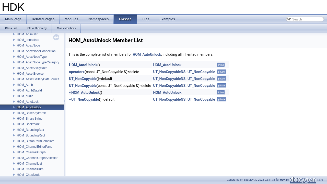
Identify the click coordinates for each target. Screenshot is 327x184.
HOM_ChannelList (29, 163)
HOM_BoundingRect (31, 135)
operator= (77, 72)
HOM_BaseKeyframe (31, 113)
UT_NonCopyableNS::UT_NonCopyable (184, 72)
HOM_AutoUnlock (29, 107)
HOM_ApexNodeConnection (36, 51)
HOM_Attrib (25, 85)
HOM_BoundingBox (30, 130)
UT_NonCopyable (83, 79)
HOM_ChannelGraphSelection (37, 158)
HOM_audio (25, 96)
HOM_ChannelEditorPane (34, 146)
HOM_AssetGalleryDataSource (38, 79)
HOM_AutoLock (28, 101)
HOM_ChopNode (28, 175)
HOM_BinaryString (29, 118)
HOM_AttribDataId (29, 90)
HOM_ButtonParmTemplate (35, 141)
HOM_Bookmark (28, 124)
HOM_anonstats (28, 40)
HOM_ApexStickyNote (32, 68)
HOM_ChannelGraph (31, 152)
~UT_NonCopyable (84, 99)
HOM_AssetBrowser (31, 73)
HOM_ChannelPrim (30, 169)
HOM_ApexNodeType (32, 57)
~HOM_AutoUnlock (84, 92)
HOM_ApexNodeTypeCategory (38, 62)
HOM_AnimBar (27, 34)
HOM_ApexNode (28, 45)
